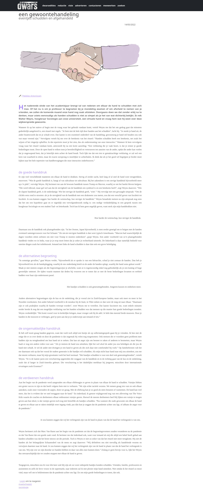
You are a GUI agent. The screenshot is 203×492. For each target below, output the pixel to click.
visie (70, 5)
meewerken (109, 5)
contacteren (95, 5)
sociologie (23, 487)
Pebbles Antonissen (31, 95)
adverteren (81, 5)
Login (22, 481)
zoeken (121, 5)
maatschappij (25, 484)
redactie (62, 5)
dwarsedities (49, 5)
